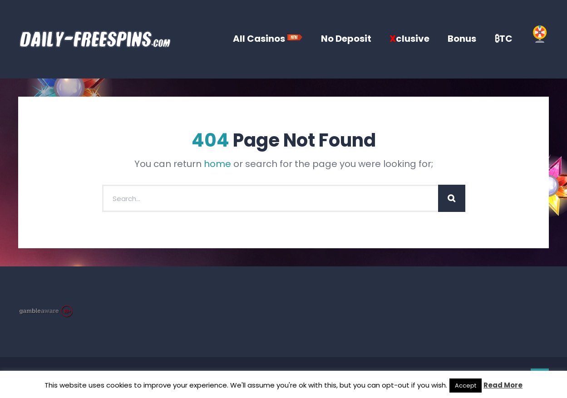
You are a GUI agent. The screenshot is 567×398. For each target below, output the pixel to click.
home (217, 163)
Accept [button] (465, 385)
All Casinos (268, 38)
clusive (409, 38)
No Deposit (346, 38)
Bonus (462, 38)
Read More (503, 385)
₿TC (503, 38)
